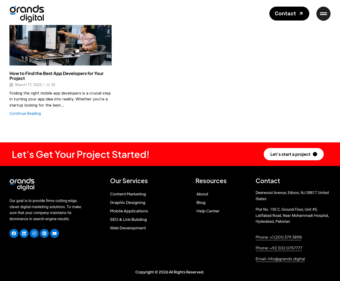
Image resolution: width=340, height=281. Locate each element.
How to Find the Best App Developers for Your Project (56, 75)
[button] (289, 14)
